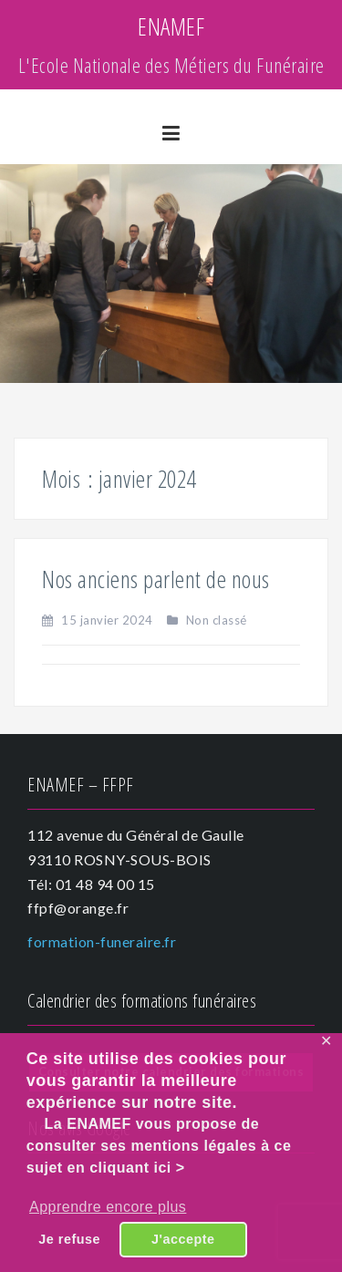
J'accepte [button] (183, 1239)
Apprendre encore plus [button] (107, 1207)
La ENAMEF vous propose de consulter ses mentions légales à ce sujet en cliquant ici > (159, 1145)
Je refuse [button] (69, 1239)
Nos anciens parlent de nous (156, 579)
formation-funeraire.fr (101, 941)
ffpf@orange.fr (78, 907)
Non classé (216, 620)
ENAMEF (171, 26)
